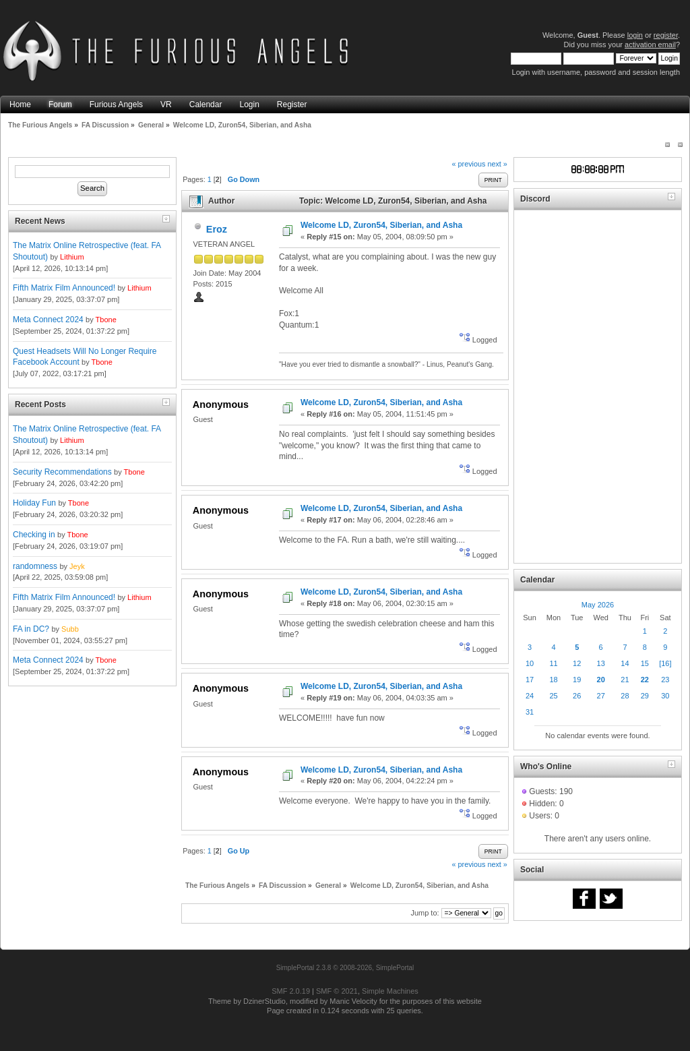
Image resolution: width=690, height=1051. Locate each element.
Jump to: (424, 913)
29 (645, 696)
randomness (35, 566)
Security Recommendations (62, 472)
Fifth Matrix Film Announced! (64, 288)
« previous (469, 164)
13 (601, 663)
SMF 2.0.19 (291, 991)
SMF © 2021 (337, 991)
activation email (650, 44)
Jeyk (77, 566)
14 (625, 663)
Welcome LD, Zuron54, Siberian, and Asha (381, 225)
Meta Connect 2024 (48, 319)
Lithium (72, 257)
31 (530, 712)
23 (665, 679)
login (635, 35)
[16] (665, 663)
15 (645, 663)
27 (601, 696)
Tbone (106, 320)
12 (577, 663)
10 (530, 663)
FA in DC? (31, 629)
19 (577, 679)
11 (553, 663)
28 (625, 696)
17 (530, 679)
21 (625, 679)
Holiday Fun (34, 503)
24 (530, 696)
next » (497, 164)
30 (665, 696)
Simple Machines (390, 991)
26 (577, 696)
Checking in (34, 534)
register (666, 35)
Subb (70, 629)
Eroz (216, 229)
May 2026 (598, 605)
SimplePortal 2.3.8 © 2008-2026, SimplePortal (345, 967)
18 (553, 679)
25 (553, 696)
